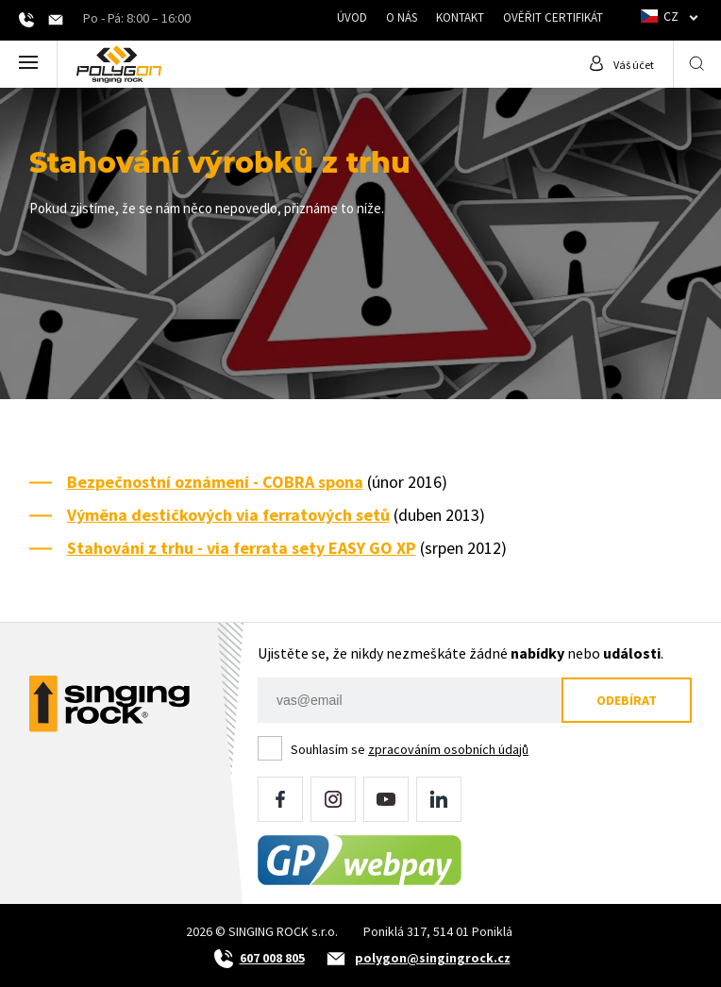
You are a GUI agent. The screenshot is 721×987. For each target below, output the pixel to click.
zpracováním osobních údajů (448, 749)
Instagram (333, 799)
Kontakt (460, 17)
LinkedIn (438, 799)
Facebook (280, 799)
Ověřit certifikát (553, 17)
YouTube (386, 799)
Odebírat (626, 700)
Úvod (352, 17)
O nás (401, 17)
